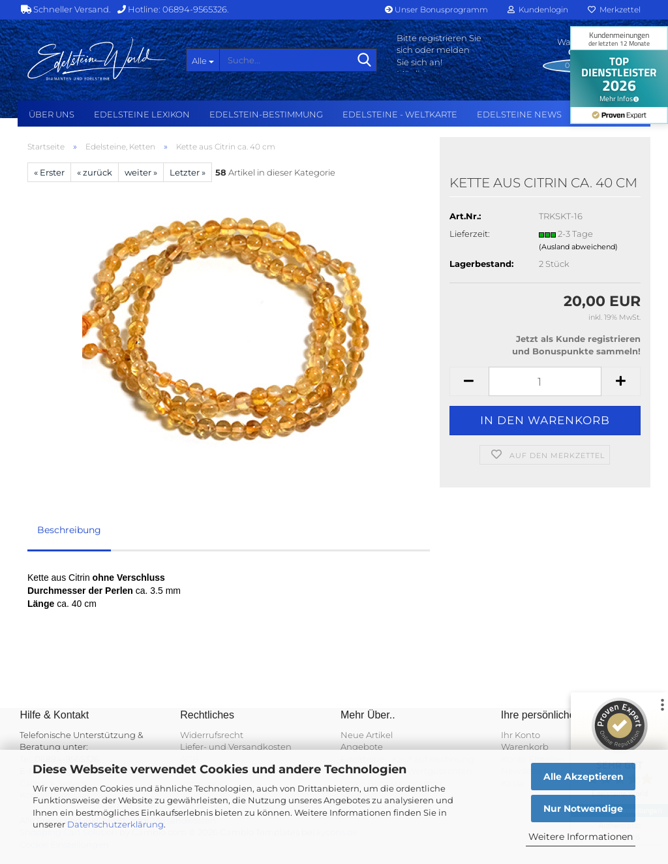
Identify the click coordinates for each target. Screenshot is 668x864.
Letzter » (187, 172)
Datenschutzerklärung (115, 824)
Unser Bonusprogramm (436, 9)
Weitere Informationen (580, 836)
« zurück (94, 172)
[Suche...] (203, 60)
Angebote (362, 746)
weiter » (141, 172)
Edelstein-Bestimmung (266, 114)
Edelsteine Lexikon (142, 114)
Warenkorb (525, 746)
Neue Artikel (367, 735)
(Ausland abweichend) (578, 246)
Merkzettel (614, 9)
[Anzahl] (545, 381)
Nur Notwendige (583, 808)
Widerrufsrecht (211, 735)
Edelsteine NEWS (519, 114)
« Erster (49, 172)
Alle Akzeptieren (583, 776)
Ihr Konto (520, 735)
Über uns (51, 114)
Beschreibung (69, 530)
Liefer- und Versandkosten (236, 746)
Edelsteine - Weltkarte (399, 114)
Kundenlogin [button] (538, 9)
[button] (469, 381)
